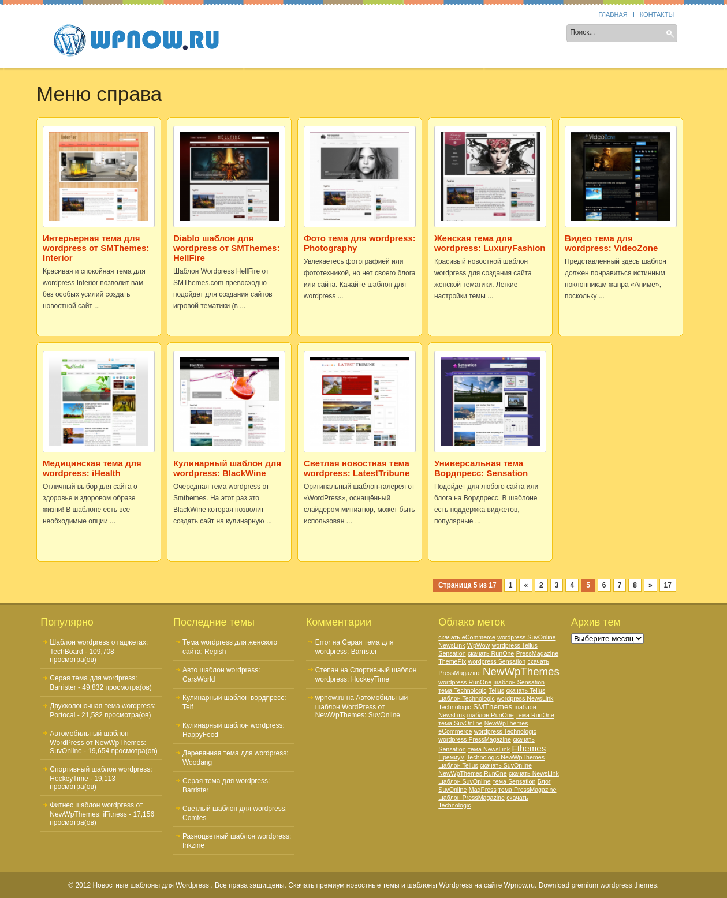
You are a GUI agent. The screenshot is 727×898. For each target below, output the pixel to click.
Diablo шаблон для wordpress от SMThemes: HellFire (226, 248)
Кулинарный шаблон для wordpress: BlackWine (227, 468)
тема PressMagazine (527, 789)
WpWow (478, 645)
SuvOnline (452, 789)
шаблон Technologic (466, 698)
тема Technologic (462, 690)
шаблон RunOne (490, 715)
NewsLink (451, 645)
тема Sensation (514, 781)
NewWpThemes (521, 671)
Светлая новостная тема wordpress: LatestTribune (356, 468)
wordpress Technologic (505, 731)
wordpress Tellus (515, 645)
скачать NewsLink (534, 773)
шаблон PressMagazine (471, 797)
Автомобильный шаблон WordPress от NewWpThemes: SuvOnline (98, 742)
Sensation (451, 653)
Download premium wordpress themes (598, 885)
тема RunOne (535, 715)
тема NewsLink (489, 749)
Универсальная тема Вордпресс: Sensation (481, 468)
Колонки (317, 34)
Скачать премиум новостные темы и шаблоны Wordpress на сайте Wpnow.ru (411, 885)
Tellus (496, 690)
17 (668, 585)
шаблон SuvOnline (464, 781)
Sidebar (265, 34)
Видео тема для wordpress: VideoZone (611, 243)
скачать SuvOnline (506, 765)
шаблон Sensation (519, 682)
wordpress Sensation (497, 661)
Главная (612, 14)
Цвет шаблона (477, 34)
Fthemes (529, 748)
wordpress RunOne (464, 682)
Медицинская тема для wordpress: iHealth (92, 468)
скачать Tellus (525, 690)
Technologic (454, 707)
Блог (544, 781)
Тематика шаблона (391, 34)
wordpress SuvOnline (526, 637)
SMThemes (492, 706)
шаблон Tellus (458, 765)
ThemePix (452, 661)
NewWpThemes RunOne (472, 773)
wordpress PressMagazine (474, 739)
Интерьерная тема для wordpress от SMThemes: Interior (96, 248)
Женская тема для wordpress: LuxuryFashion (490, 243)
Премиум (451, 757)
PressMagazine (537, 653)
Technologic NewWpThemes (506, 757)
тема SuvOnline (460, 723)
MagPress (483, 789)
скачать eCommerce (466, 637)
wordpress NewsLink (525, 698)
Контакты (657, 14)
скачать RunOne (491, 653)
